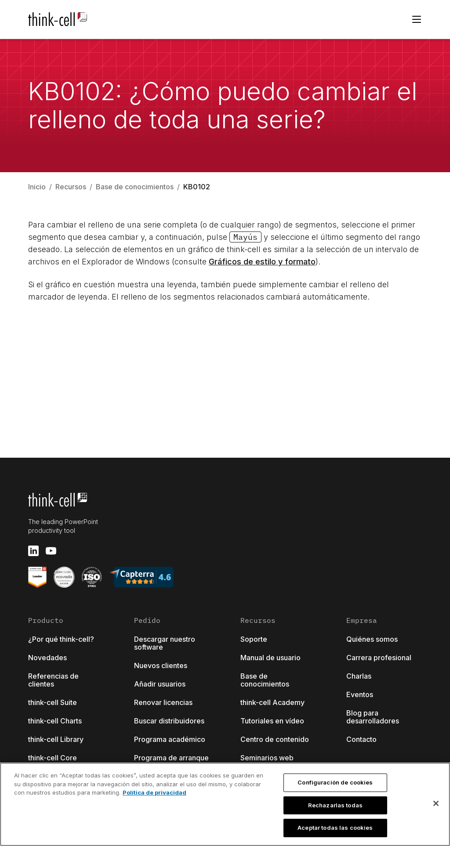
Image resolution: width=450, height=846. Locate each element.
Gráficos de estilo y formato (262, 261)
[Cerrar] (436, 803)
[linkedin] (33, 551)
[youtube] (51, 551)
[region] (225, 804)
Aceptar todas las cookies (335, 827)
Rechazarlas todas (335, 805)
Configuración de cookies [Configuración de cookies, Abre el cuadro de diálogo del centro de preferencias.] (335, 782)
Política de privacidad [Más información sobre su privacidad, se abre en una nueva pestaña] (154, 792)
